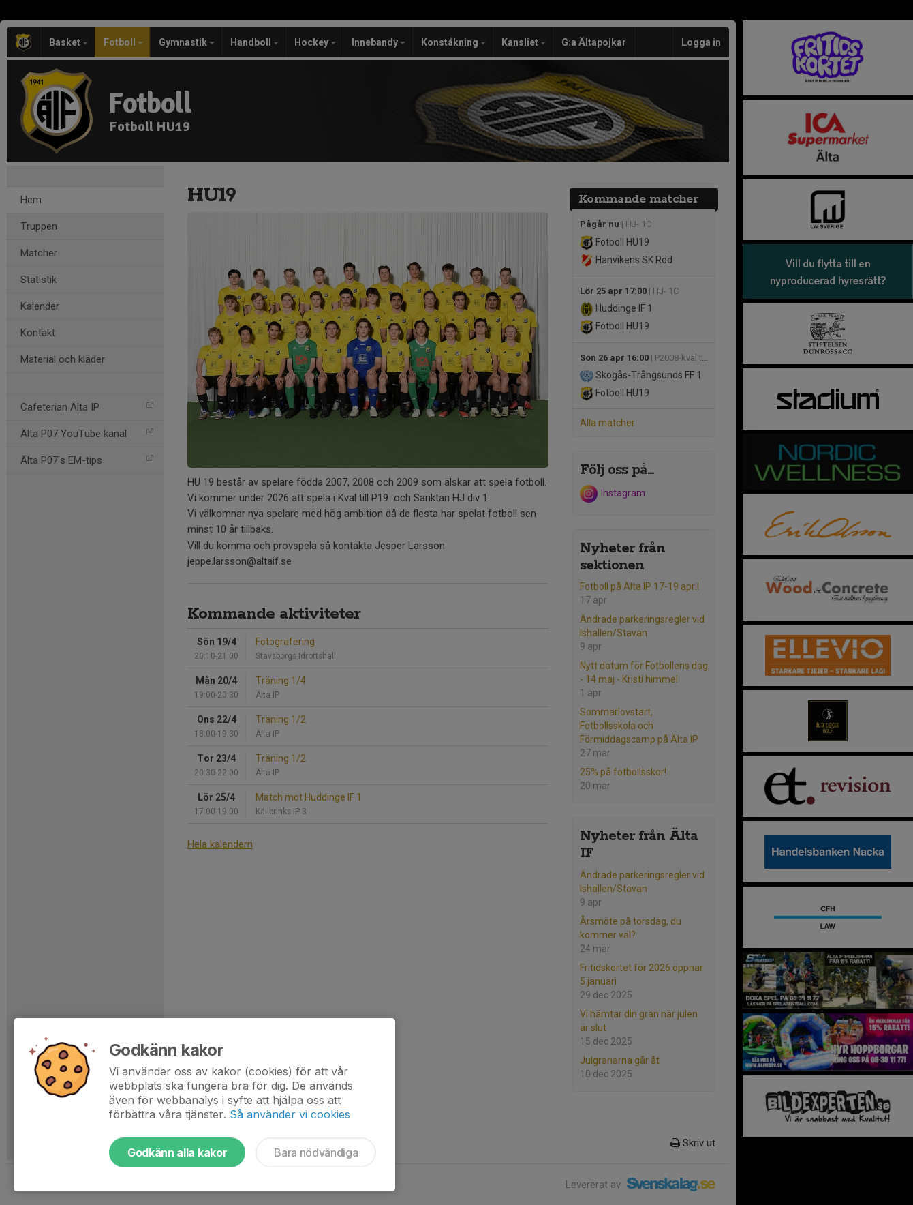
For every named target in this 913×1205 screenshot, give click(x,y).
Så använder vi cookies (290, 1114)
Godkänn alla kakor (177, 1152)
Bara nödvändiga (316, 1152)
